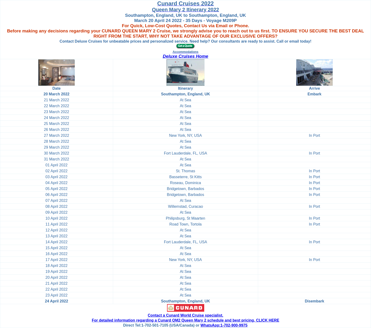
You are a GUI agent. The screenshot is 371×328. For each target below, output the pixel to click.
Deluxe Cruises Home (185, 56)
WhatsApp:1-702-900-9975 (223, 325)
